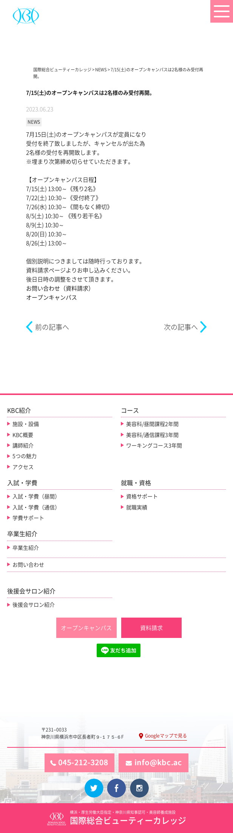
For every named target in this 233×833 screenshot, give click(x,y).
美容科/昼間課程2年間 (152, 424)
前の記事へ (52, 327)
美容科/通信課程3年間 (152, 435)
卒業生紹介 (25, 547)
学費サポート (28, 518)
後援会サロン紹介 (33, 604)
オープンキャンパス (51, 297)
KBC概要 (22, 435)
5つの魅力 (24, 456)
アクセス (23, 467)
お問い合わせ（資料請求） (60, 288)
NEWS (34, 122)
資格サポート (142, 496)
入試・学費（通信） (36, 507)
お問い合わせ (28, 564)
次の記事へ (181, 327)
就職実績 (136, 507)
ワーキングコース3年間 (154, 445)
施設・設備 (25, 424)
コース (130, 410)
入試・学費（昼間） (36, 496)
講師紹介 (23, 445)
